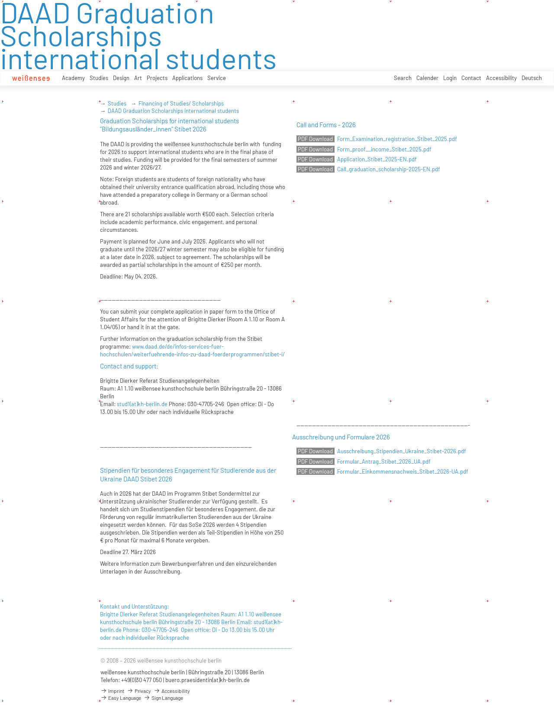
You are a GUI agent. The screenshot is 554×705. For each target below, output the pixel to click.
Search (403, 77)
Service (216, 77)
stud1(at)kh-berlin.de (142, 404)
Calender (427, 77)
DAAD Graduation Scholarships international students (173, 110)
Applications (187, 77)
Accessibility (501, 77)
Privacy (139, 691)
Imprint (112, 691)
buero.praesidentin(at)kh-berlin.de (207, 679)
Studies (99, 77)
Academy (73, 77)
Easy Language (120, 698)
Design (121, 77)
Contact (471, 77)
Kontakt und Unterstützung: (134, 606)
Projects (157, 77)
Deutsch (532, 77)
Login (450, 77)
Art (138, 77)
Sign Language (163, 698)
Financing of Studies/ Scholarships (181, 103)
